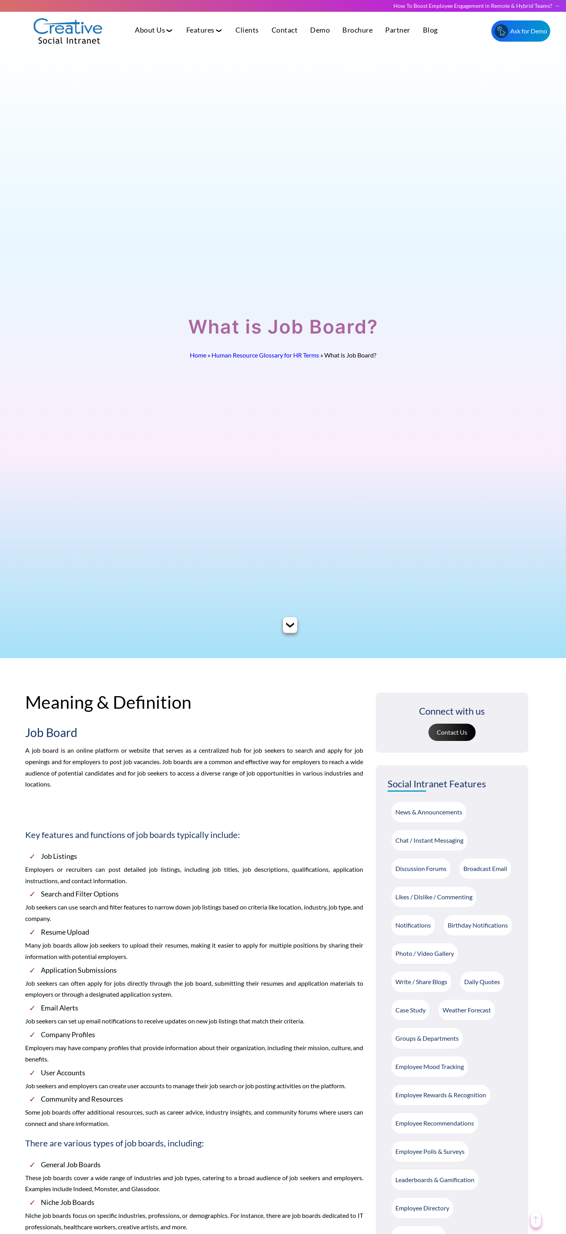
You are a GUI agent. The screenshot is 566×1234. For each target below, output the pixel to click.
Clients (247, 30)
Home (198, 355)
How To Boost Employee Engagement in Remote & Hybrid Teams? (472, 5)
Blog (430, 30)
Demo (320, 30)
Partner (397, 30)
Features (200, 30)
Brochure (357, 30)
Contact (285, 30)
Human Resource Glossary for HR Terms (265, 355)
